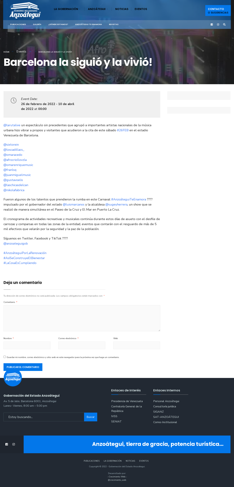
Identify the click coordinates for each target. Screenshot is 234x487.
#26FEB (123, 130)
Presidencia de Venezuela (127, 401)
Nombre (9, 338)
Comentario (10, 302)
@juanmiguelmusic (17, 175)
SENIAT (116, 421)
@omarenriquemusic (18, 165)
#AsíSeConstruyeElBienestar (24, 258)
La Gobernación (66, 9)
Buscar (91, 416)
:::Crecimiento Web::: (117, 476)
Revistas (113, 24)
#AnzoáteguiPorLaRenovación (25, 253)
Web (115, 338)
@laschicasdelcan (16, 185)
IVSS (114, 416)
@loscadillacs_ (14, 150)
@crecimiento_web (117, 480)
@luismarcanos (73, 204)
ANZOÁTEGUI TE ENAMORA (88, 24)
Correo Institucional (165, 422)
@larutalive (12, 125)
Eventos (141, 9)
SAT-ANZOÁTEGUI (166, 417)
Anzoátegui (96, 9)
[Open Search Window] (224, 25)
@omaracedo (13, 155)
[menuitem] (69, 8)
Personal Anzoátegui (166, 401)
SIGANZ (158, 412)
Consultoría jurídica (164, 406)
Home (6, 51)
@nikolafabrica (14, 190)
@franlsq (10, 170)
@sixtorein (11, 144)
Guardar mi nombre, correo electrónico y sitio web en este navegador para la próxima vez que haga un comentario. (63, 357)
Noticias (121, 9)
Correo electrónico (68, 338)
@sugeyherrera (116, 204)
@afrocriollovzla (15, 160)
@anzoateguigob (16, 243)
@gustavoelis (13, 180)
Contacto (218, 10)
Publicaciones (18, 24)
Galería (37, 24)
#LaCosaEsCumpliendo (20, 263)
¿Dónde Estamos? (58, 24)
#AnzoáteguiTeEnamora (128, 199)
